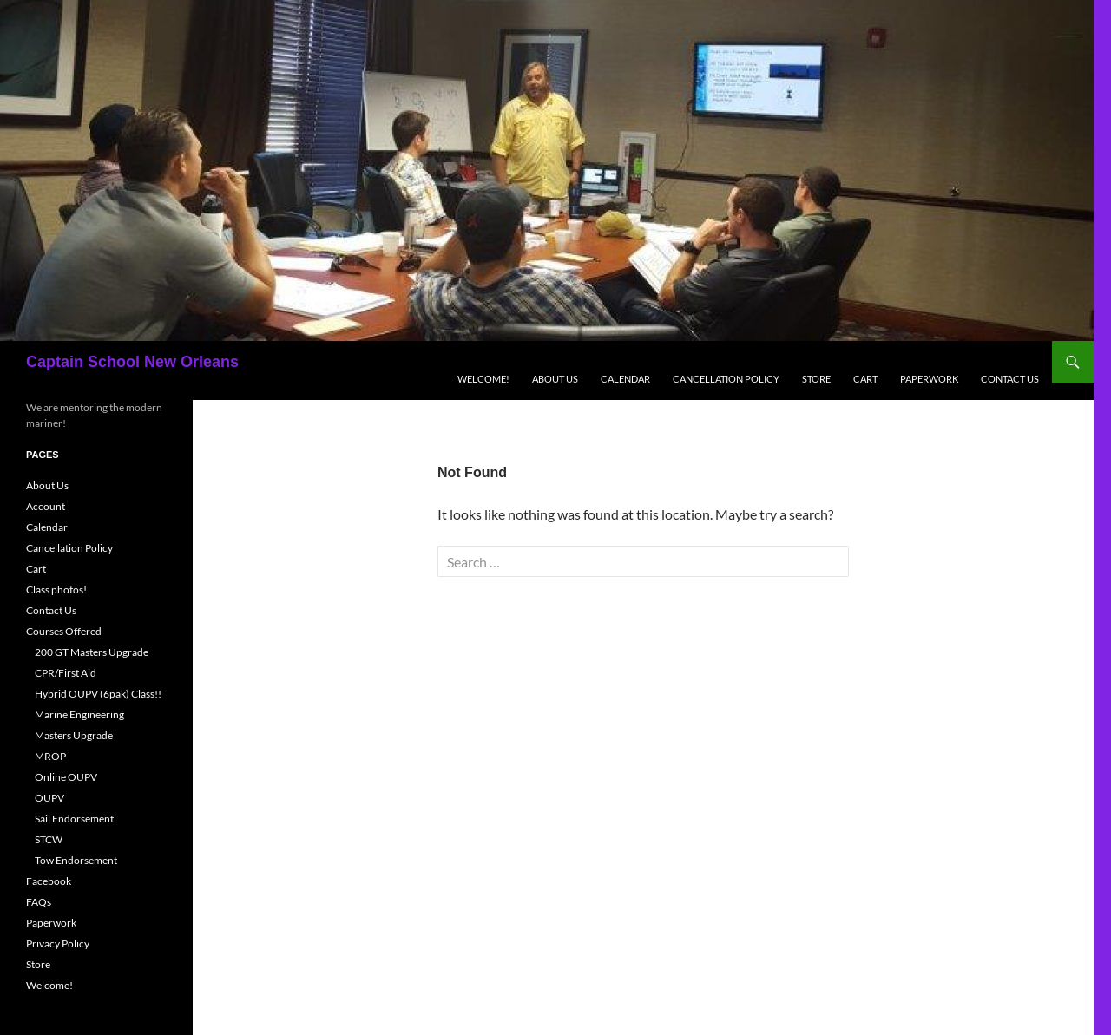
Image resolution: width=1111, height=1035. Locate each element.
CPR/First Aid (65, 672)
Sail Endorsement (74, 818)
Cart (865, 378)
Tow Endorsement (76, 860)
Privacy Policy (57, 943)
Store (816, 378)
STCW (48, 839)
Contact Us (1010, 378)
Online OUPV (66, 776)
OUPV (49, 797)
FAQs (38, 901)
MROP (50, 756)
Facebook (48, 881)
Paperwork (929, 378)
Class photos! (56, 589)
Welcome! (483, 378)
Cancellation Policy (726, 378)
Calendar (625, 378)
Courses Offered (64, 631)
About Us (555, 378)
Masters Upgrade (74, 735)
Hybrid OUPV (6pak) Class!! (98, 693)
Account (45, 506)
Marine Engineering (79, 714)
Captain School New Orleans (132, 361)
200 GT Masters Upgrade (91, 651)
